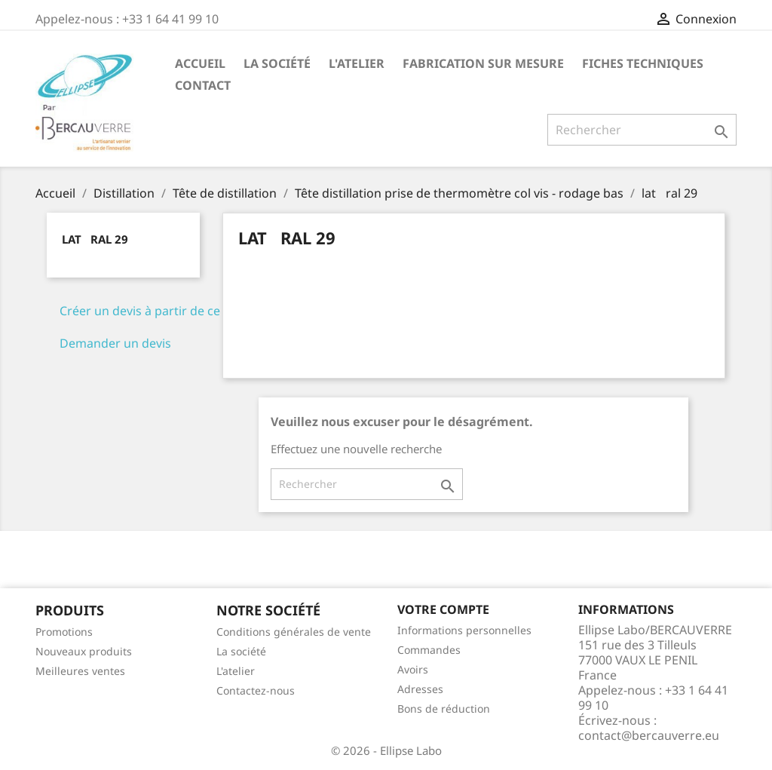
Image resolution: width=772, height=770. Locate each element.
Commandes (429, 650)
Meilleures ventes (80, 671)
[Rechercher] (642, 130)
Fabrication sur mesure (483, 63)
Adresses (420, 689)
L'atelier (356, 63)
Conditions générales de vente (293, 631)
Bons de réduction (443, 708)
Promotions (64, 631)
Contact (203, 85)
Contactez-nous (255, 690)
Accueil (200, 63)
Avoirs (412, 669)
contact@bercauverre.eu (648, 735)
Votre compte (443, 609)
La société (277, 63)
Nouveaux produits (83, 651)
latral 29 (95, 239)
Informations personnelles (464, 630)
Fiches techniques (642, 63)
